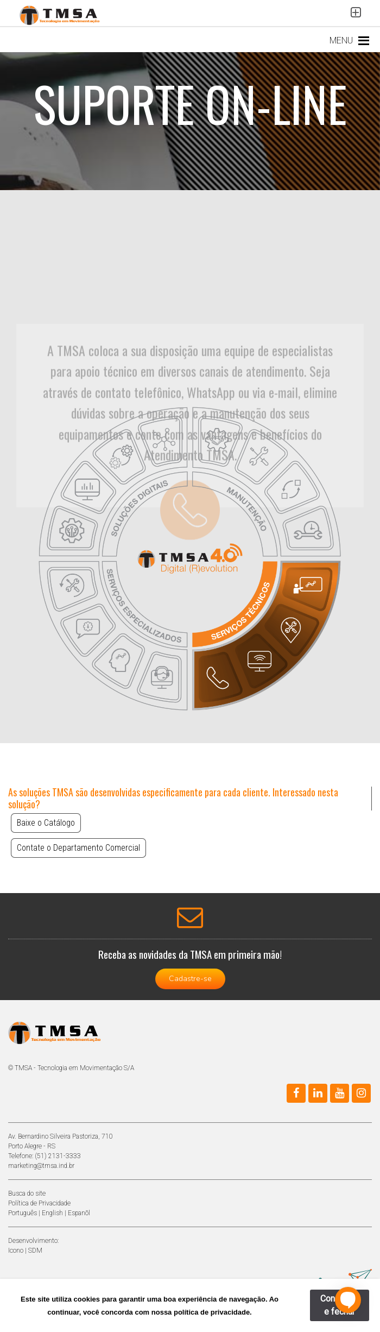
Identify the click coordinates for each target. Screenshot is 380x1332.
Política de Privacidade (39, 1203)
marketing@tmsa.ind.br (41, 1166)
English (52, 1213)
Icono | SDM (25, 1250)
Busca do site (27, 1193)
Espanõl (79, 1213)
